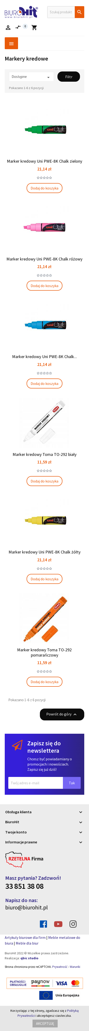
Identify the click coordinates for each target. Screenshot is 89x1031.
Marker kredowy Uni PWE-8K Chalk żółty (44, 552)
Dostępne (31, 77)
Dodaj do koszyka (44, 188)
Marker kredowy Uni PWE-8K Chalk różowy (44, 259)
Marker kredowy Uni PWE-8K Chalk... (44, 356)
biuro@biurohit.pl (26, 907)
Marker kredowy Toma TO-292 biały (44, 454)
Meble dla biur (27, 943)
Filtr (68, 76)
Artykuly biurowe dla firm (25, 937)
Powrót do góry (62, 714)
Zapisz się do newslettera (44, 746)
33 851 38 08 (24, 886)
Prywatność (59, 967)
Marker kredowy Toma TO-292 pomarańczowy (44, 652)
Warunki (75, 967)
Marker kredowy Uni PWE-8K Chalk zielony (44, 161)
